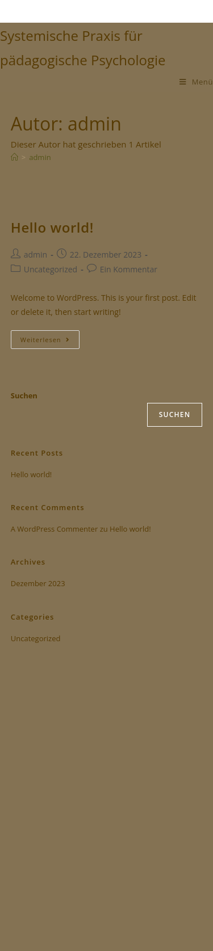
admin (40, 157)
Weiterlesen (50, 337)
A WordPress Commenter (54, 529)
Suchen (24, 395)
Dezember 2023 (38, 583)
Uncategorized (50, 269)
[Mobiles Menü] (196, 82)
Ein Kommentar (128, 269)
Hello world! (52, 227)
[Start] (14, 157)
